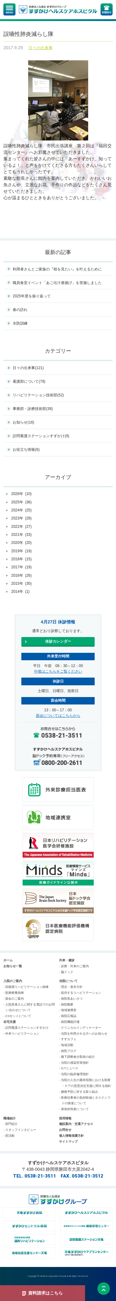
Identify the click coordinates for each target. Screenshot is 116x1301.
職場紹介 (9, 1118)
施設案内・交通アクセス (76, 1124)
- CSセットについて (17, 1016)
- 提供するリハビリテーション (80, 992)
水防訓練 (20, 323)
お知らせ (23, 422)
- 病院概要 (66, 1004)
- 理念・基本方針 (71, 987)
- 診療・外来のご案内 (74, 966)
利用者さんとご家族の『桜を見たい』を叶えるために (57, 269)
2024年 (21, 510)
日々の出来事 (40, 47)
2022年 (21, 527)
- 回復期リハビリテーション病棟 (26, 987)
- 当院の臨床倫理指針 (74, 1074)
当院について (68, 981)
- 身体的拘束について (74, 1109)
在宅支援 (9, 1021)
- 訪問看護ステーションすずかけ (26, 1027)
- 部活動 (9, 1135)
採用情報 (65, 1118)
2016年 (21, 576)
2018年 (21, 559)
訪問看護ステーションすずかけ (41, 436)
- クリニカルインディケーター (80, 1027)
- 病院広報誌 (67, 1016)
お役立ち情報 (26, 449)
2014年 (20, 592)
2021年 (21, 535)
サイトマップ (68, 1141)
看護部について (29, 381)
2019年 (21, 551)
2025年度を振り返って (32, 296)
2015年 (21, 584)
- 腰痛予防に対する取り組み (78, 1091)
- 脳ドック (66, 972)
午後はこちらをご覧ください (58, 671)
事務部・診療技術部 (33, 409)
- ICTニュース (68, 1068)
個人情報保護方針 (71, 1135)
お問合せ (65, 1129)
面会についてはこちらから (58, 715)
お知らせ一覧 (12, 966)
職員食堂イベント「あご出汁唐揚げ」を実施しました (57, 283)
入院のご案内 (12, 981)
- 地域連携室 (67, 1010)
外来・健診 (67, 960)
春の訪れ (20, 310)
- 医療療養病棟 (13, 992)
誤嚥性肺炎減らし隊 (28, 34)
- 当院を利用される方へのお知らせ (83, 1033)
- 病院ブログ (67, 1051)
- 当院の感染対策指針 (74, 1062)
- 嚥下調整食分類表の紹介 (77, 1056)
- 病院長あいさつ (71, 998)
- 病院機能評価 (69, 1021)
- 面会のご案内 (13, 998)
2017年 (21, 567)
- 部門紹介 (10, 1124)
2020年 (21, 543)
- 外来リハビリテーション (21, 1033)
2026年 (21, 494)
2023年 (21, 518)
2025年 (21, 502)
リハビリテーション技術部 (38, 395)
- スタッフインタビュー (19, 1129)
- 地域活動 (66, 1045)
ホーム (8, 960)
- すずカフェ (67, 1039)
